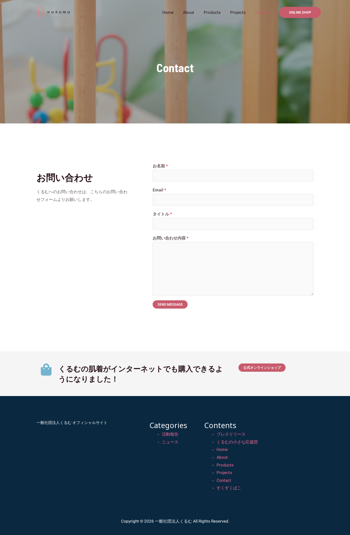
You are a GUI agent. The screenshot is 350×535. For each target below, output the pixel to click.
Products (215, 12)
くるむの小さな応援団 (237, 442)
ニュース (170, 442)
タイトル (162, 214)
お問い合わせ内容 (170, 238)
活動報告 (170, 434)
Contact (263, 12)
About (192, 12)
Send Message (170, 304)
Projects (239, 12)
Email (159, 190)
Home (173, 12)
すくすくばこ (229, 487)
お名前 (160, 166)
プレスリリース (231, 434)
